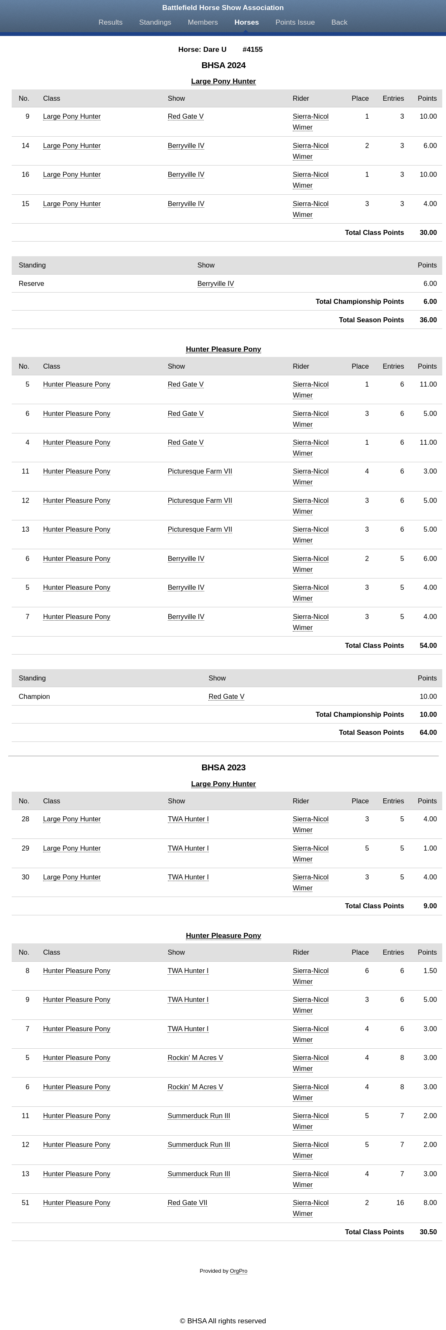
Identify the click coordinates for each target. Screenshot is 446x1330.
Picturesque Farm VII (200, 471)
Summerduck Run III (198, 1115)
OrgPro (239, 1271)
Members (203, 22)
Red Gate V (186, 116)
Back (340, 22)
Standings (155, 22)
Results (111, 22)
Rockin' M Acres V (195, 1057)
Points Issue (295, 22)
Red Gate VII (187, 1202)
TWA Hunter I (188, 819)
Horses (246, 22)
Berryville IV (186, 145)
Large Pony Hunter (223, 81)
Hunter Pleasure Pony (223, 349)
